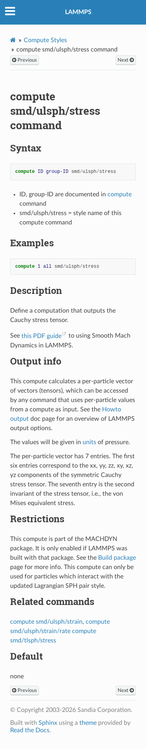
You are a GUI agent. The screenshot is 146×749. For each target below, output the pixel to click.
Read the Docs (29, 730)
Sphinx (48, 723)
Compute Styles (45, 40)
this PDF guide (41, 336)
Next (126, 60)
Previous (24, 60)
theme (88, 723)
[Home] (13, 40)
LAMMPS (78, 12)
